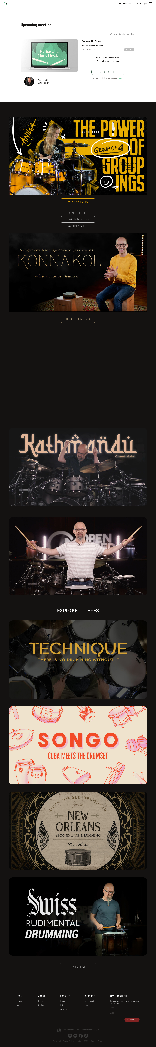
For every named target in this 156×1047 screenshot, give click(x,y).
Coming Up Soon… (92, 41)
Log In (138, 3)
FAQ (61, 1005)
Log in (120, 78)
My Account (89, 1001)
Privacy (100, 1041)
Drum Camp (64, 1009)
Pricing (62, 1001)
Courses (19, 1001)
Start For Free (124, 3)
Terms (93, 1041)
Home (40, 1001)
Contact (41, 1005)
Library (19, 1005)
